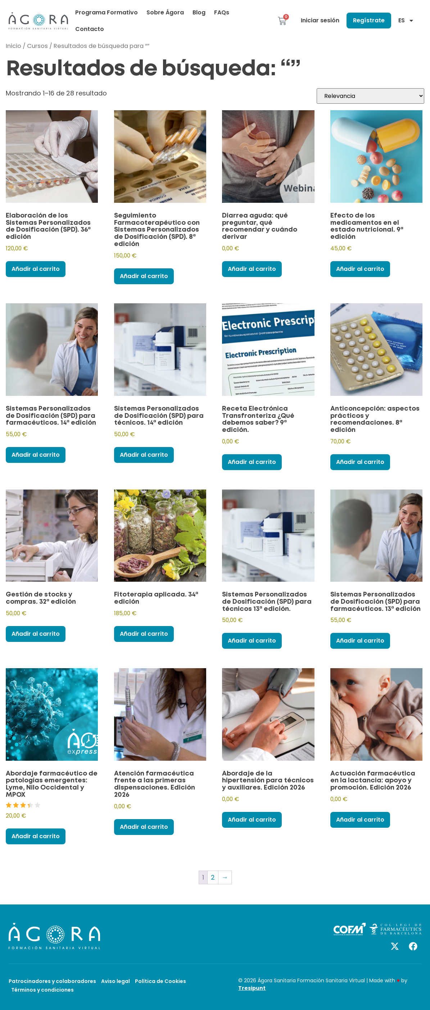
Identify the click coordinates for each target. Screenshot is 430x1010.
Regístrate (369, 20)
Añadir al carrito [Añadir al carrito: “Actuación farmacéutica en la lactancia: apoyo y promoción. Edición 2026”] (360, 819)
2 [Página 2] (213, 877)
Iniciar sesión (320, 20)
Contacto (89, 29)
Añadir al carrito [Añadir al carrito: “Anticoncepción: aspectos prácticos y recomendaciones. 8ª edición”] (360, 462)
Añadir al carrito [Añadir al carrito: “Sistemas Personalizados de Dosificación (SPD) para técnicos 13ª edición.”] (252, 640)
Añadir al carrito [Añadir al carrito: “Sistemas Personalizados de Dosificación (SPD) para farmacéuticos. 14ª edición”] (36, 455)
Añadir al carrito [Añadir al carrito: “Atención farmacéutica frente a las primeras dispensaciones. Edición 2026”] (144, 827)
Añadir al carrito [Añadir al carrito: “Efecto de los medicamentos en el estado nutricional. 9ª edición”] (360, 269)
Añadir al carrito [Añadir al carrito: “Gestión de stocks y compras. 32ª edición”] (36, 634)
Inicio (13, 46)
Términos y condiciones (42, 989)
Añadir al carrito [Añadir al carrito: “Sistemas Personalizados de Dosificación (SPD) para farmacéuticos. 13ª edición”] (360, 640)
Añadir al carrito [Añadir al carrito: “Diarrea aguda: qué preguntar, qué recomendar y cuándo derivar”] (252, 269)
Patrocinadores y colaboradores (52, 981)
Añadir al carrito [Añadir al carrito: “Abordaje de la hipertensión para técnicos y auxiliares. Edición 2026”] (252, 819)
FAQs (221, 12)
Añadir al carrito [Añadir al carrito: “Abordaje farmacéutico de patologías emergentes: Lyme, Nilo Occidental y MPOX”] (36, 836)
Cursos (37, 46)
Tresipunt (252, 988)
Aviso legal (115, 981)
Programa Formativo (106, 12)
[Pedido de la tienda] (370, 96)
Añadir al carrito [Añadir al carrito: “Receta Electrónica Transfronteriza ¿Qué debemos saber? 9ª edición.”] (252, 462)
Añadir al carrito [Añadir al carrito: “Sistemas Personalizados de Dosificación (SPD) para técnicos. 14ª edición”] (144, 455)
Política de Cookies (160, 981)
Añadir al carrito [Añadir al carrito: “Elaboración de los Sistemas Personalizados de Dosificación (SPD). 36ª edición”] (36, 269)
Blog (199, 12)
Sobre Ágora (165, 12)
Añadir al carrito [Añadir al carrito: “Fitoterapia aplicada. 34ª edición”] (144, 634)
